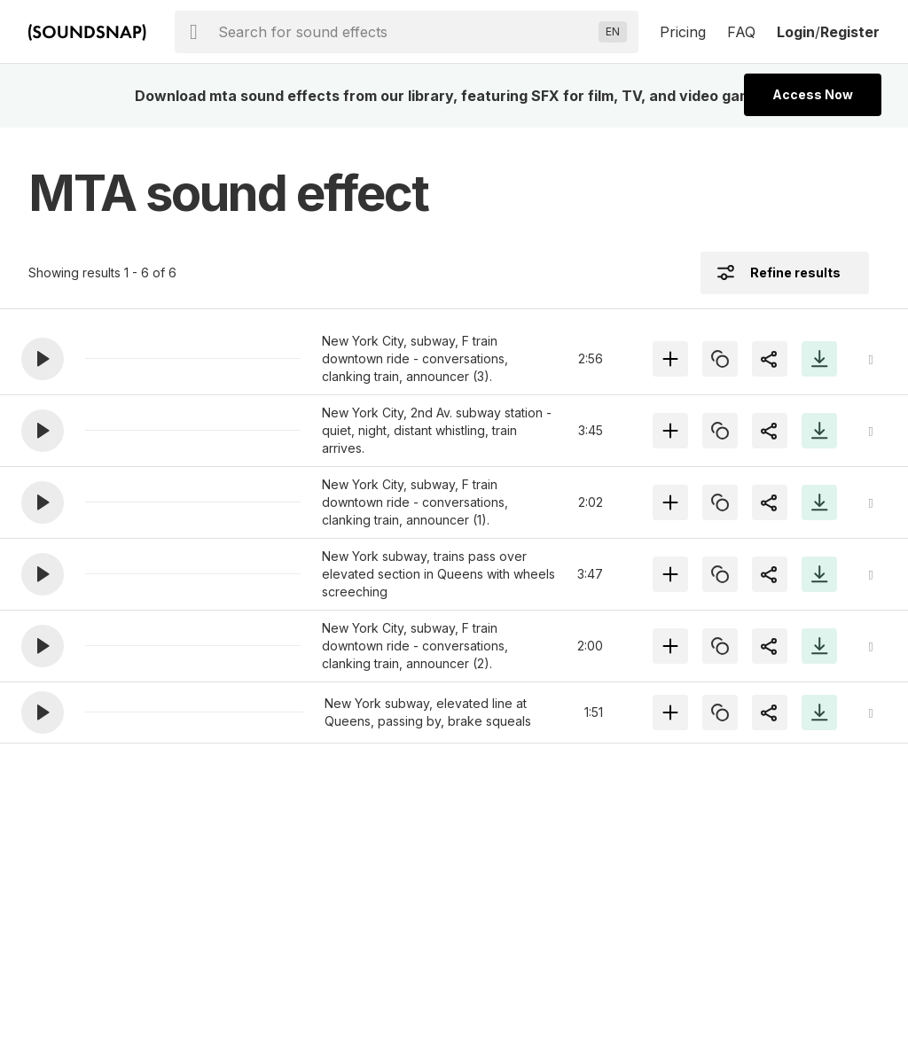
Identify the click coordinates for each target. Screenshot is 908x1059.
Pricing (683, 32)
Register (850, 32)
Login (796, 32)
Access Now (812, 94)
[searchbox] (404, 32)
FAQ (741, 32)
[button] (42, 359)
